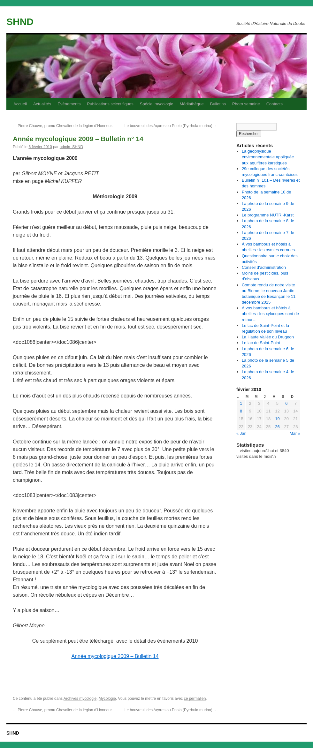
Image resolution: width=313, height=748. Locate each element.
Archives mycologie (80, 698)
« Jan (241, 433)
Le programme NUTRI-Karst (268, 215)
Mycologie (107, 698)
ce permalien (195, 698)
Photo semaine (246, 104)
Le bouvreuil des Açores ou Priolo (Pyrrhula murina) (171, 126)
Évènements (68, 104)
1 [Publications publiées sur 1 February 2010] (241, 403)
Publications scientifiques (110, 104)
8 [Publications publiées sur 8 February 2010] (241, 411)
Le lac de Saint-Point (261, 342)
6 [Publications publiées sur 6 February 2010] (286, 403)
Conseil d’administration (264, 267)
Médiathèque (192, 104)
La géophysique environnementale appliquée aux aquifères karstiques (268, 157)
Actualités (42, 104)
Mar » (295, 433)
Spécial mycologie (156, 104)
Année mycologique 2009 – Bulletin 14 (114, 656)
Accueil (20, 104)
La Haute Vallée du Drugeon (268, 337)
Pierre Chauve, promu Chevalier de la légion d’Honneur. (63, 126)
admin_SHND (71, 147)
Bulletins (218, 104)
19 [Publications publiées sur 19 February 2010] (277, 418)
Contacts (274, 104)
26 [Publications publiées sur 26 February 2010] (277, 426)
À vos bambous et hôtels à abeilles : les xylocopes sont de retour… (270, 314)
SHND (20, 21)
